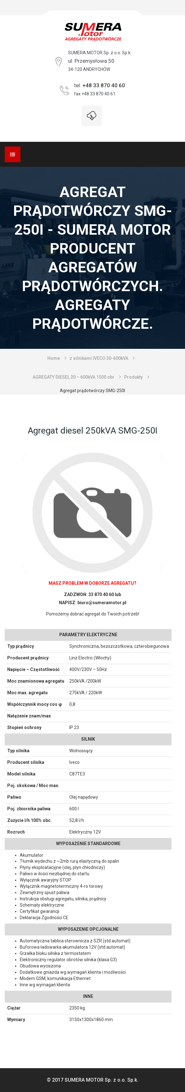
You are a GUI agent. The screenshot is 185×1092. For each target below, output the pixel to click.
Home (53, 358)
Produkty (133, 377)
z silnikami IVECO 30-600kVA (99, 358)
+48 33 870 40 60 (103, 85)
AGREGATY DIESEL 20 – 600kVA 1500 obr (73, 377)
